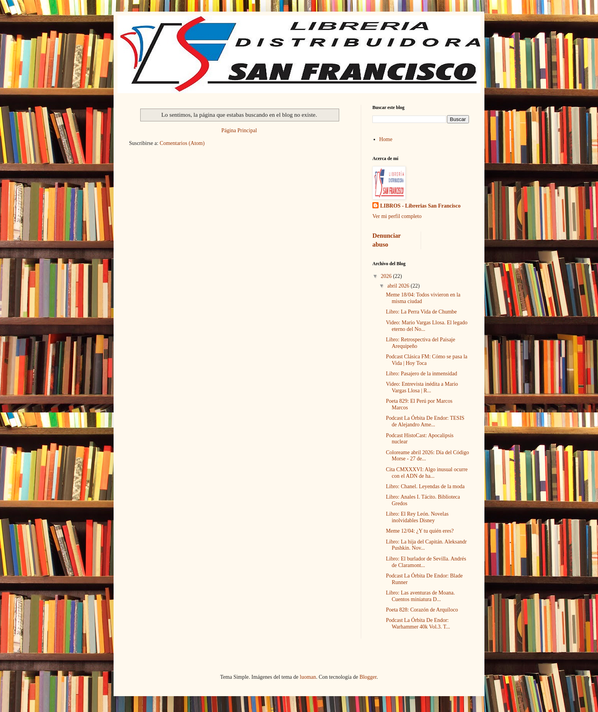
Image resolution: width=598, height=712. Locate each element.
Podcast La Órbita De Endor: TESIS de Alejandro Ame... (425, 421)
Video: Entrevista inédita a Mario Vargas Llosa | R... (422, 387)
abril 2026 (399, 286)
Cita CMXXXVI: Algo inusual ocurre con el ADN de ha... (427, 473)
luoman (308, 677)
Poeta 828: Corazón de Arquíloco (422, 610)
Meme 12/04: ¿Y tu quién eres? (420, 531)
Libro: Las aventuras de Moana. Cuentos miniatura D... (420, 596)
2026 (387, 276)
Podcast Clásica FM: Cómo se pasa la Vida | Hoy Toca (426, 360)
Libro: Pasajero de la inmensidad (421, 373)
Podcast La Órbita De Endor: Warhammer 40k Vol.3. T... (418, 623)
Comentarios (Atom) (182, 143)
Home (385, 139)
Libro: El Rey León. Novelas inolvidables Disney (417, 517)
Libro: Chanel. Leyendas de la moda (425, 486)
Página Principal (239, 130)
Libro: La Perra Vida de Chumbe (421, 312)
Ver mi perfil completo (396, 216)
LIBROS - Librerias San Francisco (420, 206)
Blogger (367, 677)
